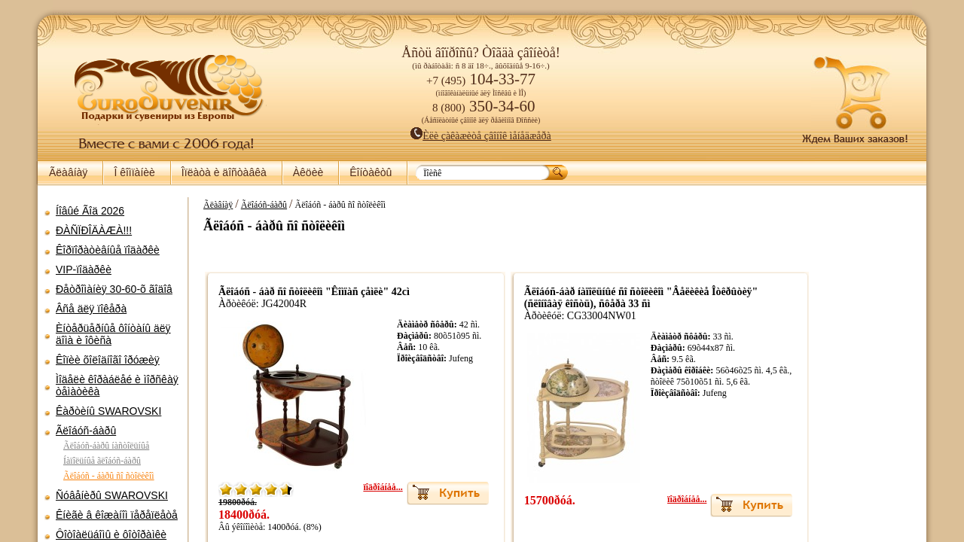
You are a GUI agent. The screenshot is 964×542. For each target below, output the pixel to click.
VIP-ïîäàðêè (83, 269)
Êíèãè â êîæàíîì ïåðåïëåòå (117, 515)
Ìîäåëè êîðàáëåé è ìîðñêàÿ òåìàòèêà (117, 385)
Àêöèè (308, 172)
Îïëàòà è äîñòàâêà (224, 172)
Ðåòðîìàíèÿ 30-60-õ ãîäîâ (114, 289)
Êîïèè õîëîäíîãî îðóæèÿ (108, 360)
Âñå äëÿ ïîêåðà (91, 309)
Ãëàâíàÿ (68, 172)
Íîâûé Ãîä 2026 (90, 211)
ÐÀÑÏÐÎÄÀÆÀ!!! (94, 230)
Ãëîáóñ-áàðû (86, 431)
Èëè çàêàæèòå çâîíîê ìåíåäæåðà (480, 136)
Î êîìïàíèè (134, 172)
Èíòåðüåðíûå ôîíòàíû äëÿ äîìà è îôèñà (113, 334)
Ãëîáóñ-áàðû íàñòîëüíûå (106, 445)
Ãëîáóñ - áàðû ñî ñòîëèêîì (108, 475)
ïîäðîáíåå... (347, 487)
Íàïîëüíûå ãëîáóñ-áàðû (102, 460)
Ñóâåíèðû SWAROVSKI (112, 495)
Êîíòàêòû (370, 172)
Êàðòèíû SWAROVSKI (108, 411)
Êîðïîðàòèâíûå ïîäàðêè (108, 250)
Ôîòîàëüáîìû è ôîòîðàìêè (111, 534)
